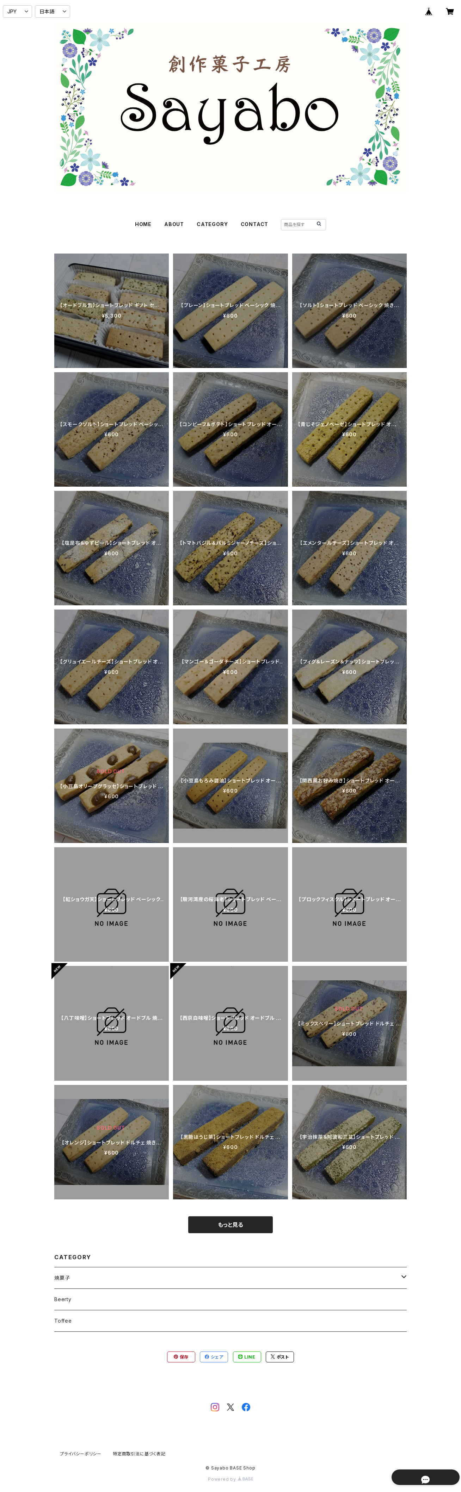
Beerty (63, 1299)
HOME (143, 224)
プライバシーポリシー (81, 1453)
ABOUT (174, 224)
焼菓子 (62, 1278)
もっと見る (230, 1224)
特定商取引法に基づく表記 (139, 1453)
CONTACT (255, 224)
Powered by (230, 1479)
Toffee (63, 1321)
